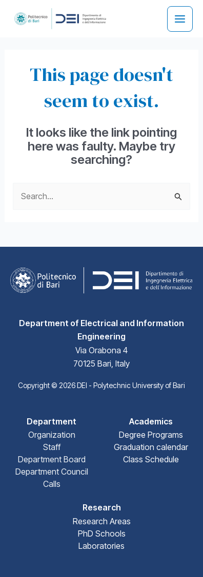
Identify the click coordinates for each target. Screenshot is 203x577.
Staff (51, 447)
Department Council (51, 471)
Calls (51, 484)
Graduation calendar (151, 447)
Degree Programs (151, 435)
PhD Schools (102, 533)
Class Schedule (151, 459)
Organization (51, 435)
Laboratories (101, 546)
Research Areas (102, 521)
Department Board (52, 459)
